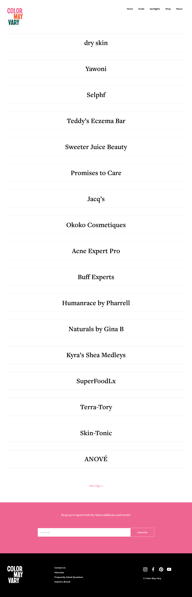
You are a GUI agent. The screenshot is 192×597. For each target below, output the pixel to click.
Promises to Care (96, 172)
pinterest (161, 569)
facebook (153, 569)
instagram (145, 569)
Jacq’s (96, 198)
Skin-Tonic (96, 432)
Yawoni (96, 68)
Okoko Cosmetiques (96, 224)
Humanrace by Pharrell (96, 302)
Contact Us (60, 567)
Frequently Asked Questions (68, 577)
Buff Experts (96, 276)
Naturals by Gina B (96, 328)
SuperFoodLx (96, 380)
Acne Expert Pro (96, 250)
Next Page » (96, 486)
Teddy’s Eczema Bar (96, 120)
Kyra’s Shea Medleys (96, 354)
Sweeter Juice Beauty (96, 146)
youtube (169, 569)
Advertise (59, 572)
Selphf (96, 94)
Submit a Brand (62, 581)
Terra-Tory (96, 406)
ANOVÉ (96, 458)
